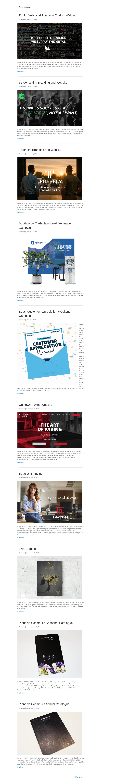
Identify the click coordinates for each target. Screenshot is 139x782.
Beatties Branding (30, 473)
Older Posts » (78, 777)
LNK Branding (28, 548)
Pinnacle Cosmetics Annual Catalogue (44, 704)
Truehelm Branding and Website (40, 149)
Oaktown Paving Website (35, 404)
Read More (20, 71)
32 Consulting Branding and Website (43, 82)
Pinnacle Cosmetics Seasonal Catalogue (46, 622)
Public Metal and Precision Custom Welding (48, 15)
